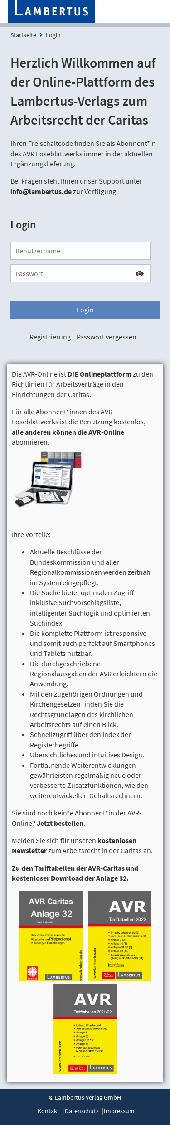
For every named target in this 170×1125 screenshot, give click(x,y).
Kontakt (48, 1111)
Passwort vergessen (106, 336)
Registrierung (50, 336)
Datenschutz (82, 1111)
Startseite (23, 35)
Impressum (119, 1111)
